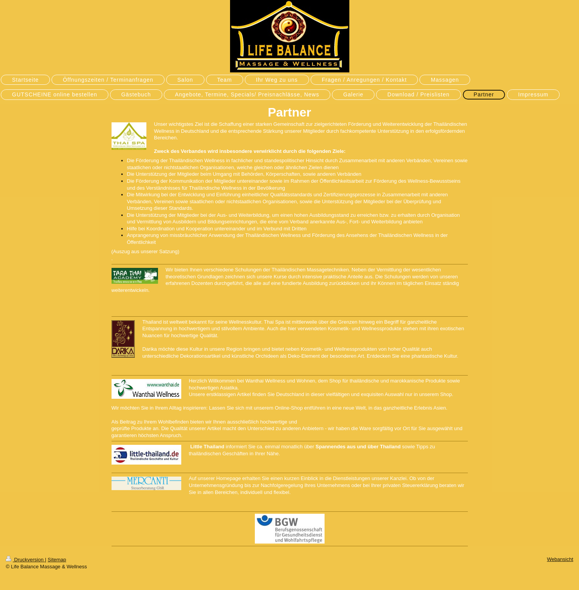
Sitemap (57, 560)
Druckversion (25, 560)
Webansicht (560, 559)
